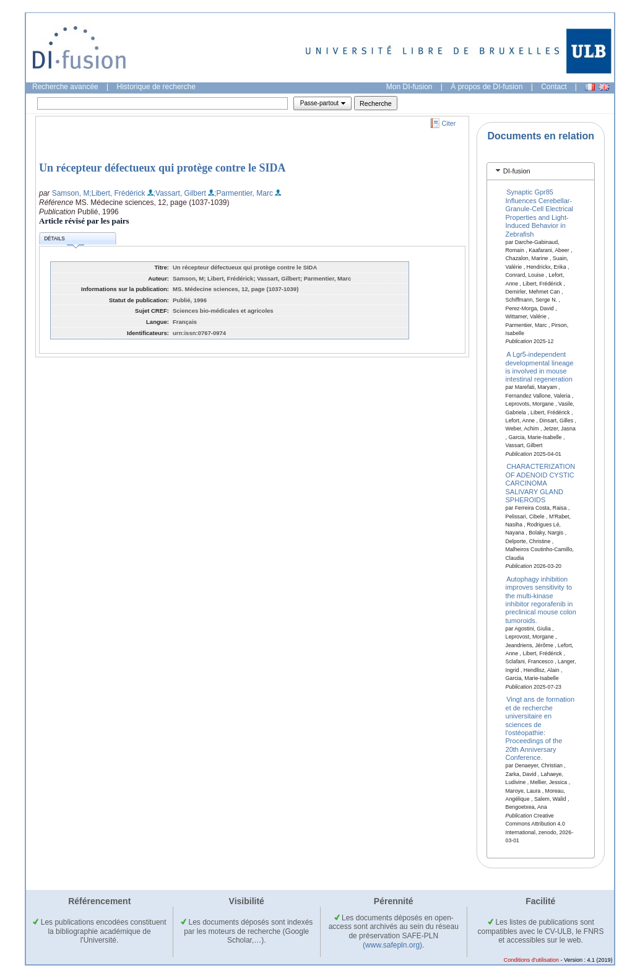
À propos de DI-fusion (486, 86)
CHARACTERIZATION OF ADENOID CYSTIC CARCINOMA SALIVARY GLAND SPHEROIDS (541, 483)
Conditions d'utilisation (531, 960)
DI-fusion (516, 171)
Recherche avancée (65, 86)
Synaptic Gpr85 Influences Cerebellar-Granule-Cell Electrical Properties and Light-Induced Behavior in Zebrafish (539, 212)
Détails (64, 240)
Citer (449, 123)
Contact (553, 86)
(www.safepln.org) (392, 945)
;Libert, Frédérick (117, 193)
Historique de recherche (156, 86)
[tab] (540, 171)
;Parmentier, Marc (243, 193)
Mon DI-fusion (409, 86)
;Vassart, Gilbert (180, 193)
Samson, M (71, 193)
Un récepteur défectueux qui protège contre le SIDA (162, 168)
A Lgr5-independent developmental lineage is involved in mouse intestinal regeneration (540, 367)
